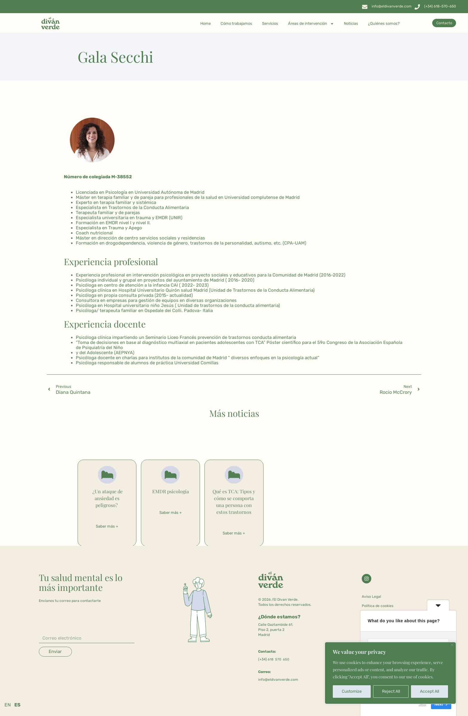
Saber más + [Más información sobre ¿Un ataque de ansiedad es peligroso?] (107, 526)
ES (17, 705)
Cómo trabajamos (236, 23)
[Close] (452, 644)
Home (205, 23)
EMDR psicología (170, 491)
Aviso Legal (371, 596)
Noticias (351, 23)
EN (7, 705)
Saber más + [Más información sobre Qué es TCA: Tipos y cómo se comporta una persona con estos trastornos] (234, 533)
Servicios (270, 23)
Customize (352, 691)
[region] (390, 673)
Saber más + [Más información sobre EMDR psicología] (170, 512)
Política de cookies (377, 606)
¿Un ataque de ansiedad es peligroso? (107, 498)
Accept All (429, 691)
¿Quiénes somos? (384, 23)
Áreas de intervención (311, 24)
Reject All (391, 691)
